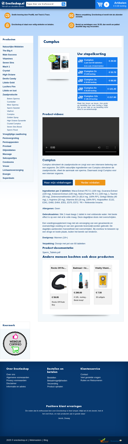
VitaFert (10, 111)
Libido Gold (8, 82)
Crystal (6, 70)
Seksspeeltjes (10, 158)
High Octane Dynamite (16, 121)
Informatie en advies (16, 386)
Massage (7, 154)
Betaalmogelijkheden (57, 380)
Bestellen (51, 377)
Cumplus (10, 114)
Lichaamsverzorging (13, 170)
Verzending (52, 383)
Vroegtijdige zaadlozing (14, 134)
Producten (9, 39)
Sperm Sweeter (13, 108)
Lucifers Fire (9, 86)
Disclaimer (11, 383)
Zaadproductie (10, 94)
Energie (6, 174)
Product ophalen (55, 386)
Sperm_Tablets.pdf (51, 252)
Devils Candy (9, 78)
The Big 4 (7, 50)
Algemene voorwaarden (17, 377)
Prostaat (7, 146)
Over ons (10, 374)
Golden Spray (12, 117)
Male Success (10, 54)
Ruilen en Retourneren (91, 380)
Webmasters (36, 440)
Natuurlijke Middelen (13, 46)
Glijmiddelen (9, 150)
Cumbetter (11, 102)
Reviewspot (116, 440)
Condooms (8, 162)
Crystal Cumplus (14, 124)
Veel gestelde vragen (90, 377)
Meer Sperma (12, 105)
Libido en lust (9, 90)
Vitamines (8, 58)
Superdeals (8, 178)
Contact (84, 374)
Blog (46, 440)
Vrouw (6, 166)
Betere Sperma (13, 99)
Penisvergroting (11, 138)
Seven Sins (8, 62)
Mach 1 (6, 66)
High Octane (9, 74)
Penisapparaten (11, 142)
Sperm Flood (12, 130)
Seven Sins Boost (14, 127)
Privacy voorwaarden (16, 380)
